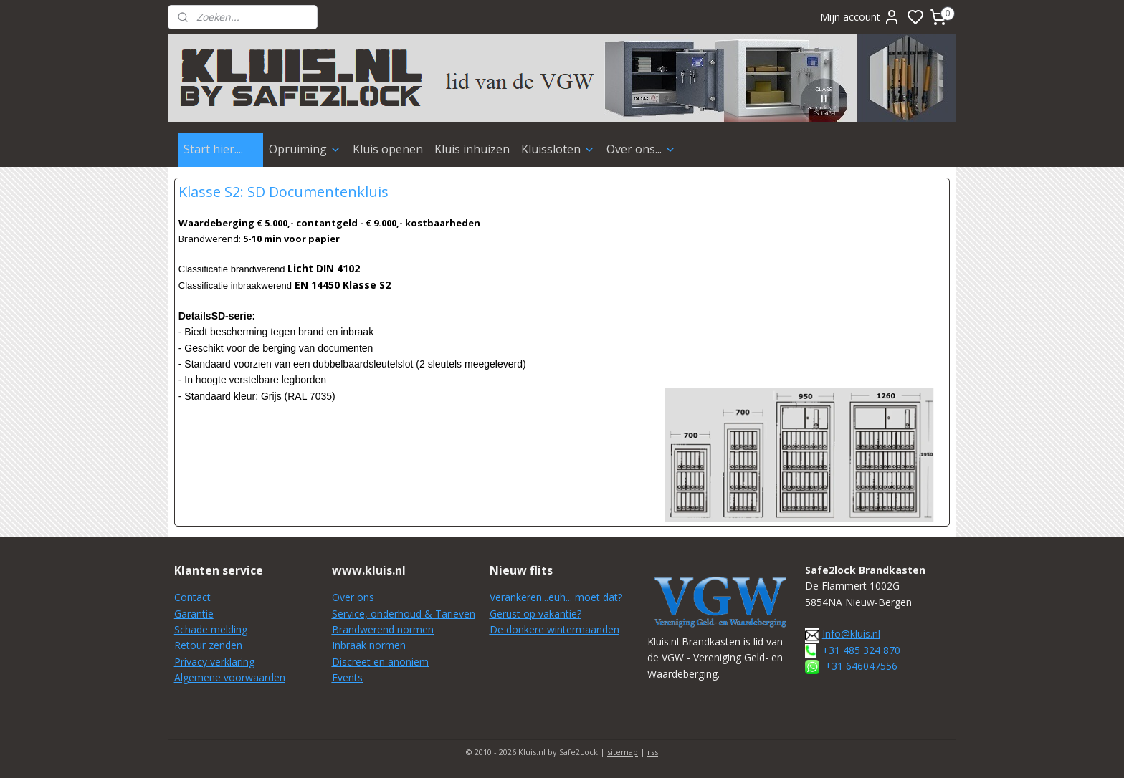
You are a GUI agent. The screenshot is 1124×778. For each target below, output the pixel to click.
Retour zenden (208, 645)
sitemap (622, 751)
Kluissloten (558, 149)
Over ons (353, 597)
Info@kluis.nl (851, 633)
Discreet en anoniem (380, 661)
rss (652, 751)
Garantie (194, 613)
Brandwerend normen (383, 629)
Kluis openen (388, 149)
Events (347, 677)
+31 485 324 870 (861, 650)
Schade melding (210, 629)
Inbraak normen (369, 645)
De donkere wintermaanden (554, 629)
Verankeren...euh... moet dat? (556, 597)
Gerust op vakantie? (535, 613)
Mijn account (860, 17)
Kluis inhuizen (472, 149)
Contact (192, 597)
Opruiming (305, 149)
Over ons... (641, 149)
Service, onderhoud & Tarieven (403, 613)
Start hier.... (220, 149)
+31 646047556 (861, 666)
